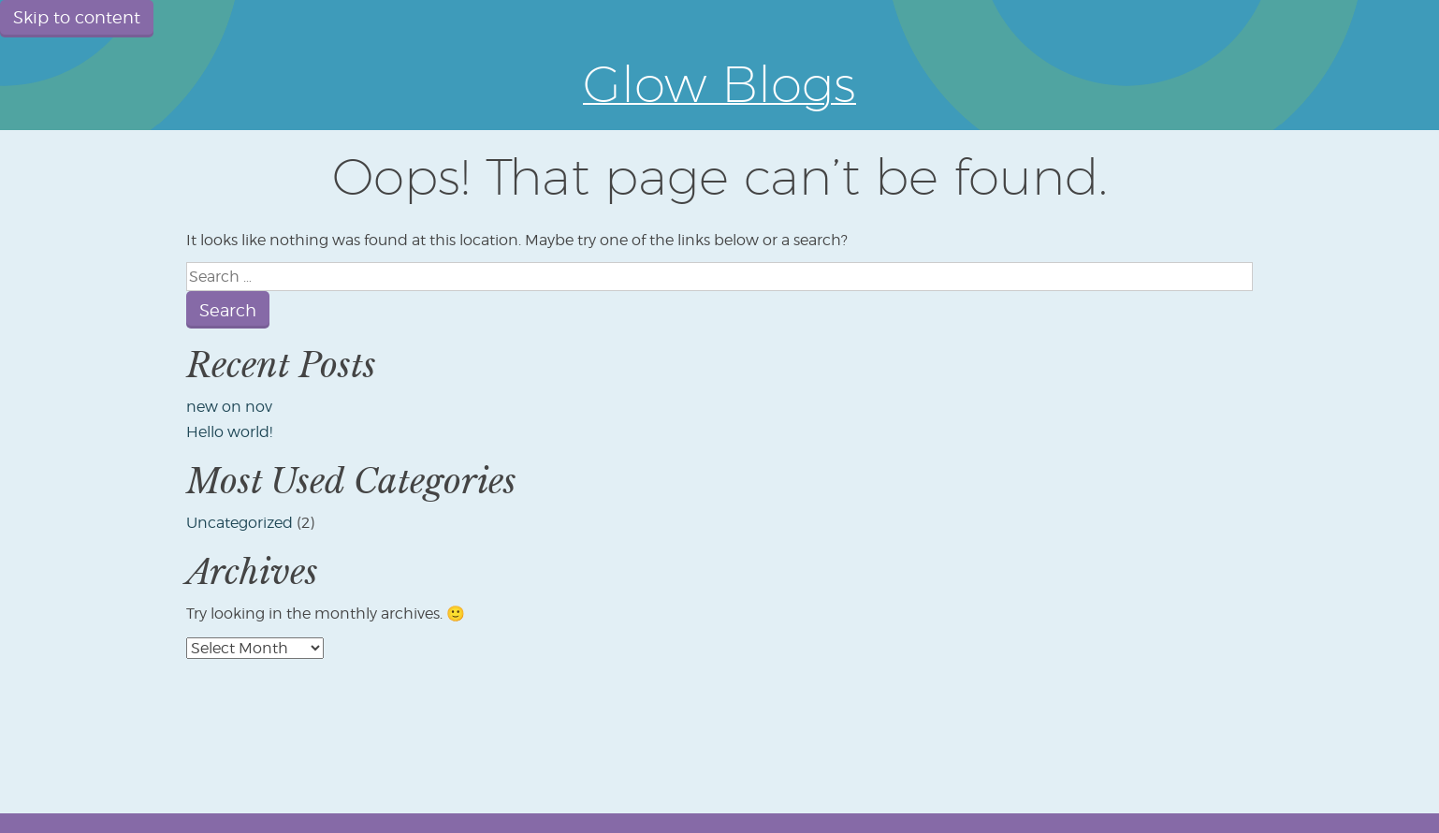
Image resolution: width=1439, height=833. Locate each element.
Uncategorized (239, 523)
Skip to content (76, 17)
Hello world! (229, 432)
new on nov (229, 407)
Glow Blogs (719, 83)
